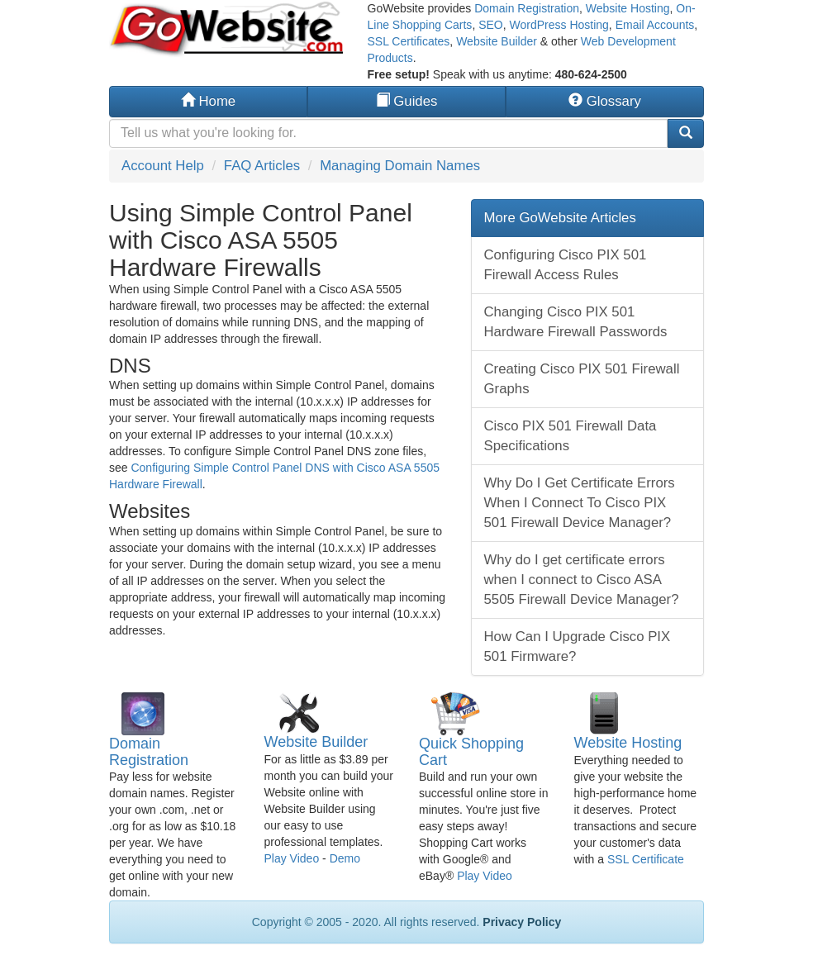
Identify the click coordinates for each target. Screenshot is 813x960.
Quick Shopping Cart (471, 751)
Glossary (604, 101)
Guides (407, 101)
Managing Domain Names (400, 165)
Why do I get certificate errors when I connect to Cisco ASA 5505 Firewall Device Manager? (581, 579)
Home (208, 101)
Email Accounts (655, 24)
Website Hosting (628, 8)
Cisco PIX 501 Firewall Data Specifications (570, 436)
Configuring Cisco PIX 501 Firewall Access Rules (565, 265)
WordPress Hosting (559, 24)
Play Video (292, 858)
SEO (490, 24)
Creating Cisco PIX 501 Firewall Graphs (582, 379)
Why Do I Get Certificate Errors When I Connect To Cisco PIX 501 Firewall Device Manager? (579, 502)
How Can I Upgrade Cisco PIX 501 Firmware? (577, 646)
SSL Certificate (645, 859)
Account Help (162, 165)
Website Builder (496, 41)
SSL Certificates (409, 41)
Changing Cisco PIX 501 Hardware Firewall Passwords (576, 322)
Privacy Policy (522, 922)
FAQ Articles (262, 165)
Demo (345, 858)
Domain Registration (526, 8)
